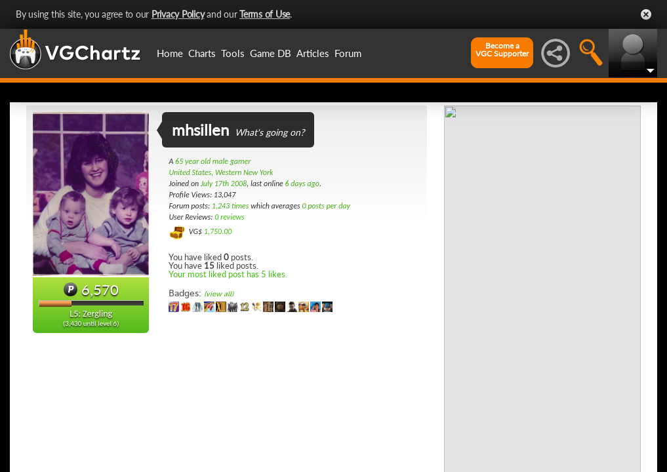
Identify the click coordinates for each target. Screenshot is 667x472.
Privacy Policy (178, 14)
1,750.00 (218, 231)
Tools (233, 53)
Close (646, 14)
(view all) (218, 294)
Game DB (270, 53)
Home (170, 53)
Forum (347, 53)
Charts (202, 53)
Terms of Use (264, 14)
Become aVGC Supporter (502, 50)
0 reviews (229, 217)
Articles (312, 53)
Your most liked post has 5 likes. (228, 274)
